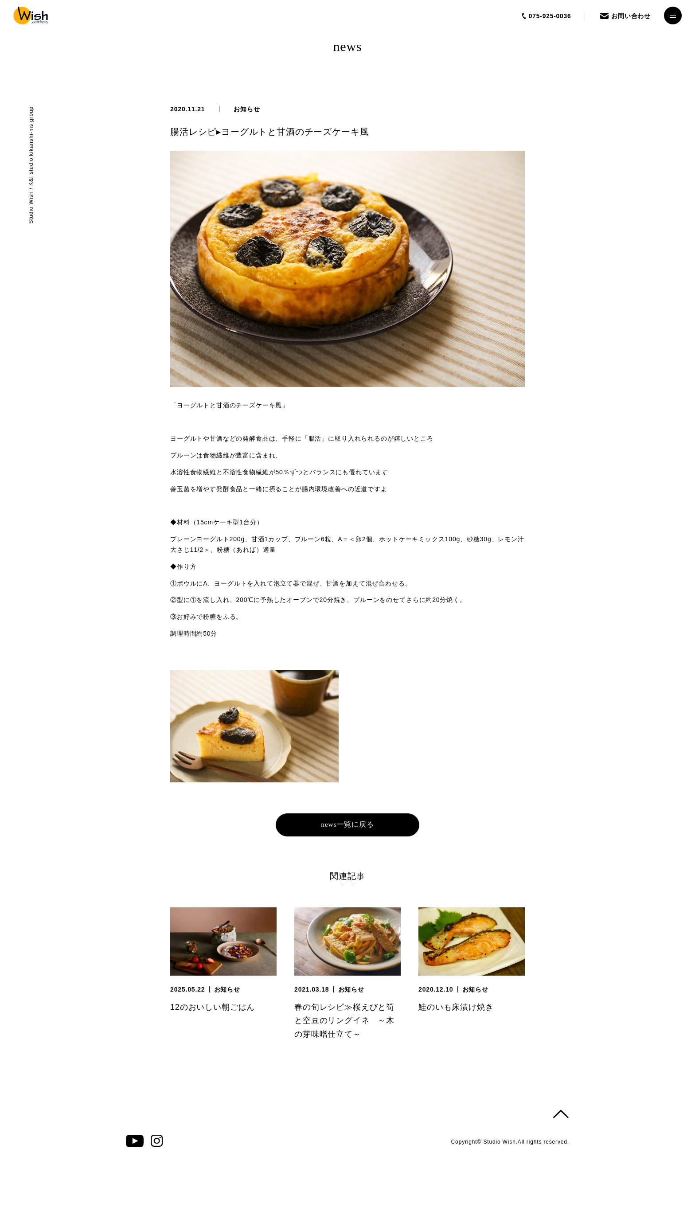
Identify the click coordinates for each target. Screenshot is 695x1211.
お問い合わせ (631, 16)
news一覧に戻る (347, 824)
